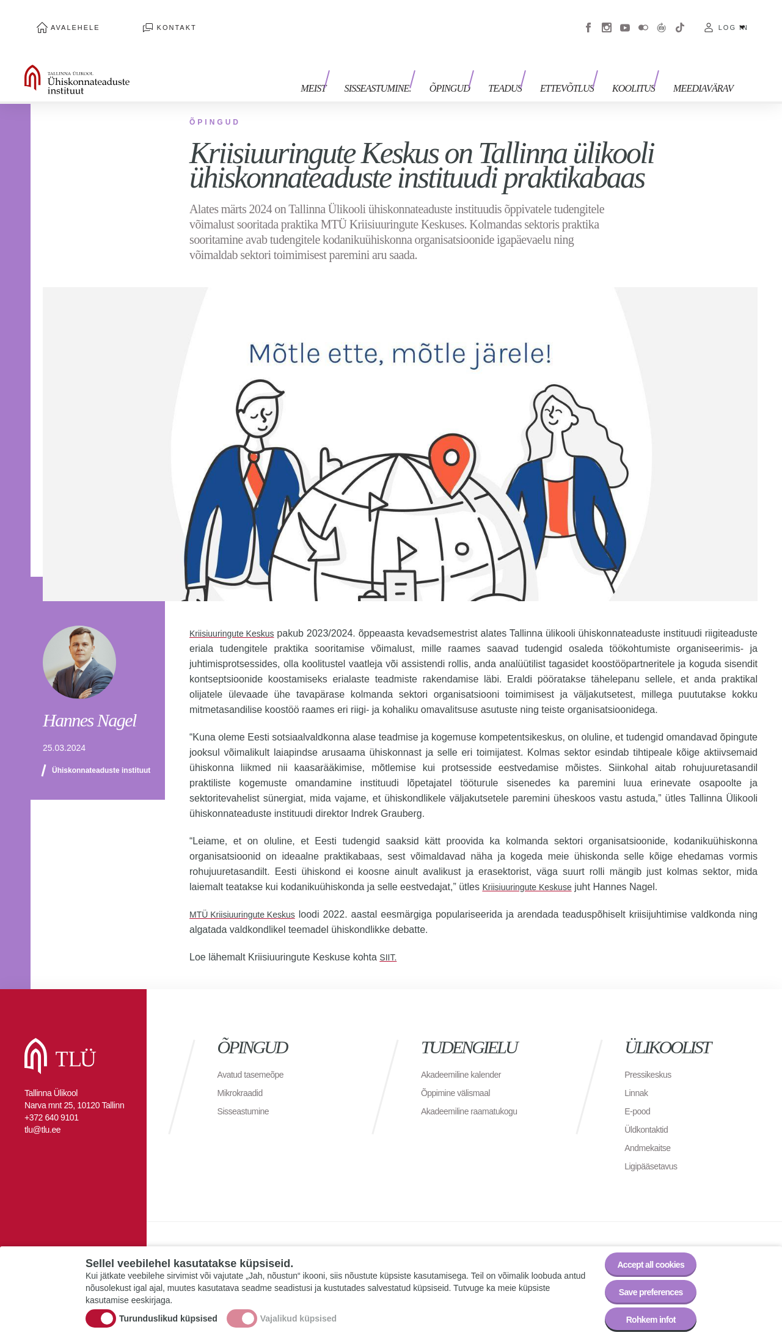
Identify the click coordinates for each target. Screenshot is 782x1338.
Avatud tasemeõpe (255, 1056)
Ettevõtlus (579, 65)
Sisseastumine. (408, 65)
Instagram (607, 18)
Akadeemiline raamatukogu (476, 1093)
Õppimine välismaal (461, 1074)
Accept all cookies (643, 1250)
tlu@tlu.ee (42, 1111)
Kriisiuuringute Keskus (237, 615)
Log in (733, 18)
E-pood (639, 1093)
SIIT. (389, 939)
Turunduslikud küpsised (168, 1310)
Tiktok (680, 18)
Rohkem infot (643, 1317)
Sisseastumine (247, 1093)
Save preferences (643, 1284)
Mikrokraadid (243, 1074)
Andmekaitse (651, 1129)
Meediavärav (703, 65)
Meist (349, 65)
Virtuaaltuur (662, 18)
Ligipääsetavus (654, 1147)
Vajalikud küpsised (298, 1310)
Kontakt (140, 18)
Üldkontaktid (649, 1111)
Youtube (625, 18)
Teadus (523, 65)
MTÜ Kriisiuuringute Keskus (249, 896)
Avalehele (63, 18)
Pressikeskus (651, 1056)
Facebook (588, 18)
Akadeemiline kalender (467, 1056)
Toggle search (764, 61)
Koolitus (639, 65)
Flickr (643, 18)
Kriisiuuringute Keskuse (533, 868)
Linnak (637, 1074)
